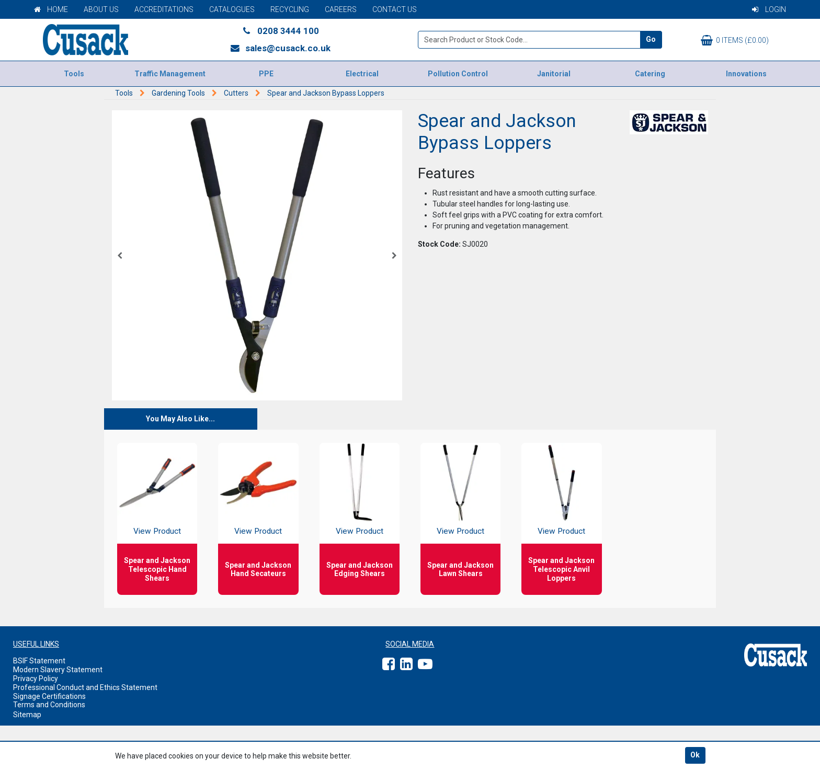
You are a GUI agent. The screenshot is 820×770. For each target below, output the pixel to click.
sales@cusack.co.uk (280, 48)
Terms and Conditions (49, 704)
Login (769, 9)
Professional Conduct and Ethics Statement (85, 687)
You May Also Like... (180, 419)
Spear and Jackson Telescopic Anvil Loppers (561, 569)
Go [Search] (651, 39)
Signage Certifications (49, 696)
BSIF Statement (39, 661)
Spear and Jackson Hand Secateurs (258, 569)
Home (51, 9)
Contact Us (394, 9)
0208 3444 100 (280, 31)
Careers (341, 9)
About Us (101, 9)
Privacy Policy (35, 678)
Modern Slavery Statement (57, 669)
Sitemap (27, 714)
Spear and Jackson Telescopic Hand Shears (157, 569)
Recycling (289, 9)
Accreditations (163, 9)
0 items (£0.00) (735, 40)
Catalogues (232, 9)
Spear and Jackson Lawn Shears (460, 569)
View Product (157, 531)
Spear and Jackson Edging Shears (359, 569)
